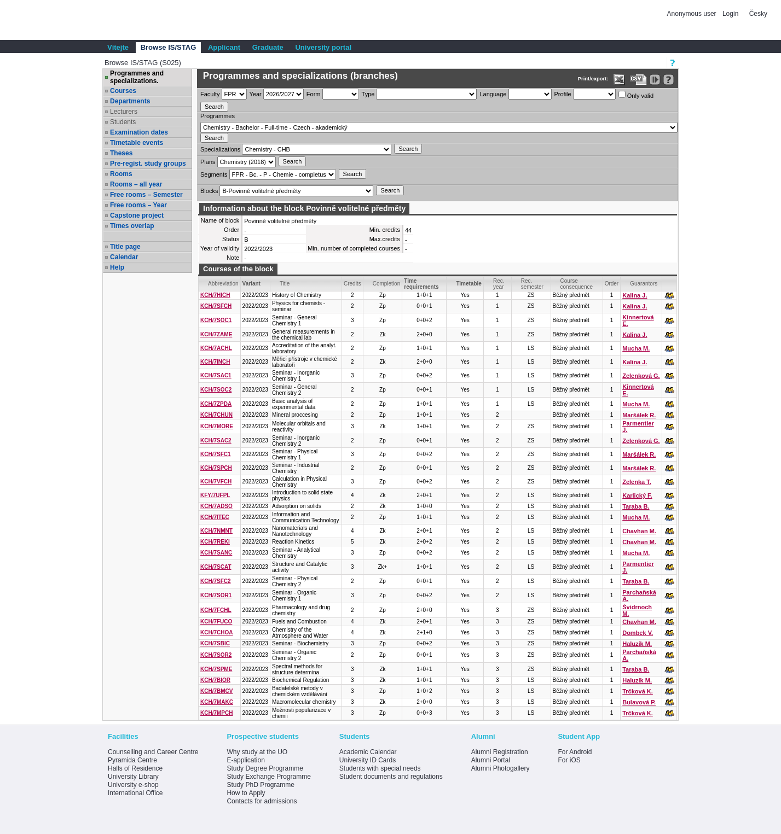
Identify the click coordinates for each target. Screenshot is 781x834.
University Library (133, 776)
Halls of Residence (135, 768)
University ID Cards (367, 760)
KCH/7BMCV (216, 691)
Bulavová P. (639, 702)
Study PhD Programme (260, 785)
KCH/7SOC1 (216, 320)
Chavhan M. (639, 531)
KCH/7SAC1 (216, 375)
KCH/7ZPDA (216, 404)
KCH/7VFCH (216, 482)
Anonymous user (692, 14)
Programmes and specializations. (137, 77)
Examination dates (139, 132)
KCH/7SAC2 (216, 441)
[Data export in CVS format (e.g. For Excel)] (638, 79)
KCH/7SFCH (216, 306)
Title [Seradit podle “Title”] (285, 284)
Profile (562, 94)
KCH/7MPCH (216, 713)
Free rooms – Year (138, 205)
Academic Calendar (368, 752)
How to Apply (246, 793)
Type (368, 94)
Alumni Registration (499, 752)
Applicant (224, 47)
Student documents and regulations (391, 776)
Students (123, 122)
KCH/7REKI (215, 542)
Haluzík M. (637, 643)
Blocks (209, 191)
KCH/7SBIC (215, 643)
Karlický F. (637, 495)
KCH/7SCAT (215, 567)
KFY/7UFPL (215, 495)
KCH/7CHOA (216, 632)
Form (313, 94)
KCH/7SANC (216, 553)
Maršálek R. (639, 415)
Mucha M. (636, 348)
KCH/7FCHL (216, 610)
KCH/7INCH (215, 362)
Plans (208, 162)
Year (256, 94)
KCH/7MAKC (216, 702)
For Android (575, 752)
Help (117, 267)
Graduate (268, 47)
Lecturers (123, 111)
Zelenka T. (636, 482)
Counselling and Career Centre (153, 752)
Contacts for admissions (262, 801)
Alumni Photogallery (500, 768)
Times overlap (132, 226)
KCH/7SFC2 (215, 581)
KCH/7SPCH (216, 468)
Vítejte (118, 47)
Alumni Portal (490, 760)
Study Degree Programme (265, 768)
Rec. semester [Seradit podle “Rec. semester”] (532, 284)
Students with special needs (380, 768)
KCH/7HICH (215, 295)
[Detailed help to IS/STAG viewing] (668, 79)
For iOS (569, 760)
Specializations (220, 149)
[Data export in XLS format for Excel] (619, 79)
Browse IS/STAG (168, 47)
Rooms (121, 174)
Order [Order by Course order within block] (612, 284)
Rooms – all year (136, 184)
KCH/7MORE (216, 426)
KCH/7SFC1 (215, 454)
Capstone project (137, 215)
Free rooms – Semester (146, 195)
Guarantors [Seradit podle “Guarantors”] (643, 284)
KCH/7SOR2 (216, 655)
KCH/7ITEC (214, 517)
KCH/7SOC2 (216, 390)
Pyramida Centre (132, 760)
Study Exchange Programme (268, 776)
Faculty (209, 94)
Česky (758, 14)
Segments (214, 174)
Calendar (124, 257)
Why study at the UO (257, 752)
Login (730, 14)
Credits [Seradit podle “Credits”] (352, 284)
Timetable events (136, 143)
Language (492, 94)
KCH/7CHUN (216, 415)
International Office (135, 793)
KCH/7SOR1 (216, 595)
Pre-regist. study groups (148, 163)
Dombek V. (637, 632)
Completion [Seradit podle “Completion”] (387, 284)
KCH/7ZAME (216, 334)
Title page (125, 246)
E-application (245, 760)
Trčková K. (637, 691)
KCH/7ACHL (216, 348)
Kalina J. (634, 295)
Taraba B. (635, 506)
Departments (130, 101)
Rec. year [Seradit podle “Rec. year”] (499, 284)
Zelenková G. (640, 375)
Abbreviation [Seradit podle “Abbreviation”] (223, 284)
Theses (121, 153)
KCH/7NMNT (216, 531)
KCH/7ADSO (216, 506)
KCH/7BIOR (215, 680)
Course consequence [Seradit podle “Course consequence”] (576, 284)
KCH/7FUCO (216, 622)
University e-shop (133, 785)
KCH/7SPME (216, 669)
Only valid (635, 95)
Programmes (217, 116)
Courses (123, 91)
